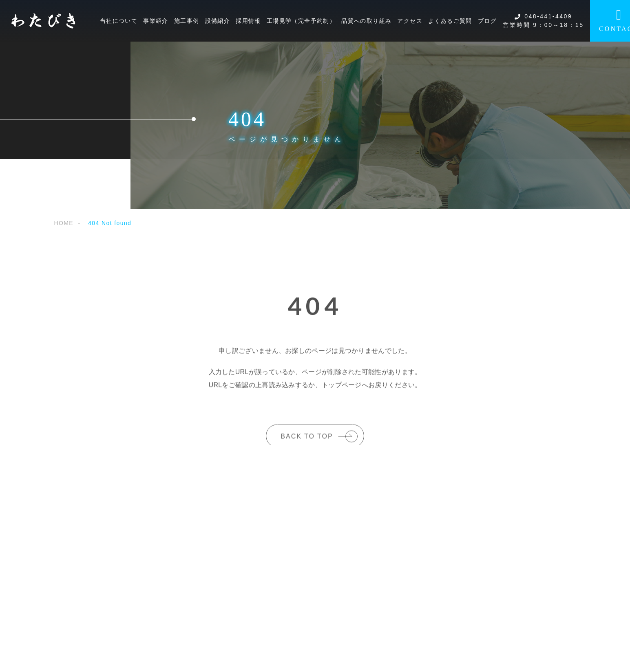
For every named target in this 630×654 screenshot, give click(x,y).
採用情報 (248, 21)
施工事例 (186, 21)
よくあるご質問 (450, 21)
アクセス (409, 21)
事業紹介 (155, 21)
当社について (118, 21)
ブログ (487, 21)
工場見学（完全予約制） (301, 21)
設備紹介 (217, 21)
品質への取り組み (366, 21)
